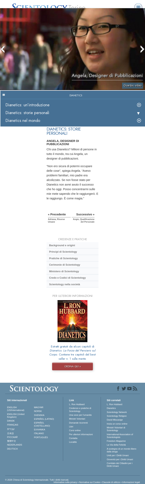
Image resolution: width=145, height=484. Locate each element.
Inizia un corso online (117, 424)
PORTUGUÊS (41, 437)
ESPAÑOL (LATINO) (44, 419)
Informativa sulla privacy (65, 482)
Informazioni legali (131, 482)
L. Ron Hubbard (77, 404)
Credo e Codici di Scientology (67, 277)
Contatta (73, 438)
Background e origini (62, 245)
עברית (11, 429)
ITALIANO (39, 433)
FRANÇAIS (12, 425)
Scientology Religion (117, 416)
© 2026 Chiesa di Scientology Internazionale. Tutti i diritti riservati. (37, 480)
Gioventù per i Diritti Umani (120, 459)
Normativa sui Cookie (89, 482)
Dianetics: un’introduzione (27, 105)
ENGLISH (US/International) (15, 408)
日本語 (10, 433)
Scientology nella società (64, 284)
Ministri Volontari (77, 419)
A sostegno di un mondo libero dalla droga (121, 450)
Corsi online (75, 430)
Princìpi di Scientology (63, 251)
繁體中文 (11, 441)
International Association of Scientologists (120, 435)
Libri (71, 426)
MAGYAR (38, 407)
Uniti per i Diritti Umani (118, 455)
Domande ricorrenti (78, 423)
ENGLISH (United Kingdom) (16, 415)
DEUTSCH (12, 449)
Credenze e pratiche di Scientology (80, 409)
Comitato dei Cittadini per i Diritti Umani (120, 464)
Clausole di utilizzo (111, 482)
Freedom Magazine (116, 441)
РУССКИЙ (12, 437)
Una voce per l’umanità (80, 415)
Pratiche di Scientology (63, 258)
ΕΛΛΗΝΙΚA (39, 429)
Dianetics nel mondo (22, 121)
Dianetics (111, 408)
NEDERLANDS (14, 445)
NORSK (38, 411)
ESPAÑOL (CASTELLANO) (42, 424)
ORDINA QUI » (72, 366)
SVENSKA (39, 415)
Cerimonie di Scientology (64, 264)
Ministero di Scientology (64, 271)
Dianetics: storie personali (27, 113)
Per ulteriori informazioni (81, 434)
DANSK (11, 421)
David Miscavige (115, 420)
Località (73, 442)
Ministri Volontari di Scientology (116, 429)
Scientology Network (117, 412)
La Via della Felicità (116, 445)
